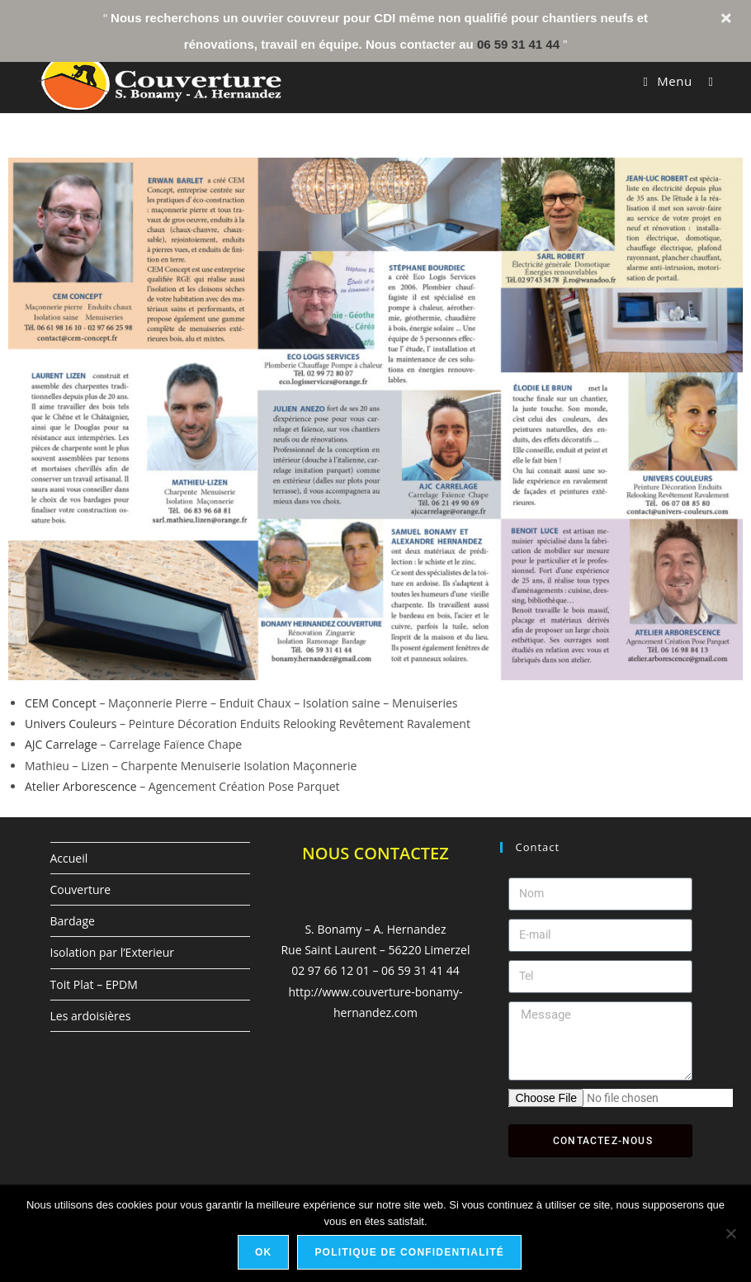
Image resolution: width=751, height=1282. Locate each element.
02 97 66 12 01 (330, 970)
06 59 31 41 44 (518, 44)
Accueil (69, 858)
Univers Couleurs (70, 723)
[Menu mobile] (670, 81)
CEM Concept (61, 703)
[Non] (730, 1233)
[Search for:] (704, 81)
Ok (263, 1252)
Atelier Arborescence (81, 786)
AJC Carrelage (61, 744)
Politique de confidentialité (409, 1252)
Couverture (80, 889)
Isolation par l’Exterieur (112, 952)
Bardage (72, 921)
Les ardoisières (90, 1016)
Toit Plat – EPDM (94, 984)
